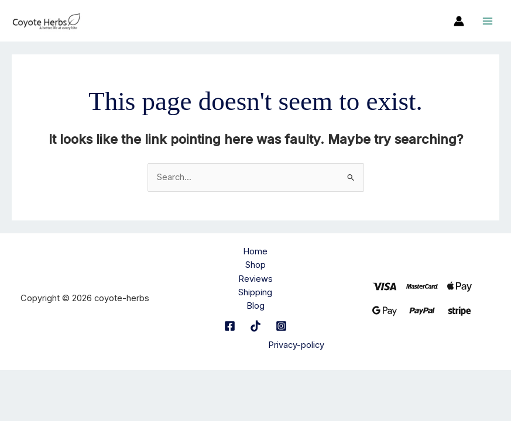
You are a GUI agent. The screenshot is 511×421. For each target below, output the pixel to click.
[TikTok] (255, 326)
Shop (255, 265)
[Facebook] (229, 326)
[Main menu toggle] (487, 20)
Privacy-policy (296, 345)
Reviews (255, 279)
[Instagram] (281, 326)
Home (255, 251)
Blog (255, 306)
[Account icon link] (459, 21)
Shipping (255, 292)
